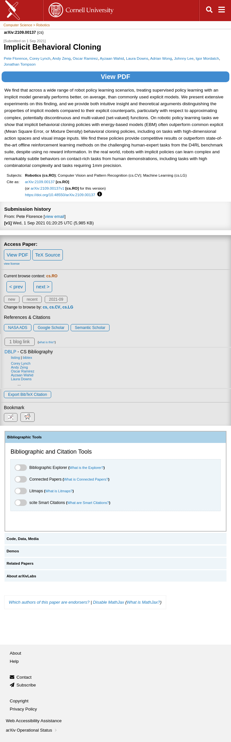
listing (15, 357)
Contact (24, 677)
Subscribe (26, 685)
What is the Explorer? (86, 468)
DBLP (10, 351)
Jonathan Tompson (20, 64)
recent (32, 299)
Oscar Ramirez (85, 58)
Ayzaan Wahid (112, 58)
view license (12, 263)
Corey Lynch (40, 58)
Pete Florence (16, 58)
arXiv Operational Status (32, 730)
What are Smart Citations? (88, 503)
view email (54, 216)
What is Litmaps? (59, 491)
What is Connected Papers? (86, 479)
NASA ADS (17, 327)
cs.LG (68, 307)
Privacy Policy (23, 709)
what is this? (47, 342)
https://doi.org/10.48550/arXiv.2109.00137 (60, 195)
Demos (12, 551)
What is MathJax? (143, 602)
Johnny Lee (183, 58)
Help (14, 661)
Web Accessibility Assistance (34, 720)
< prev (16, 286)
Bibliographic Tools (24, 437)
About (15, 653)
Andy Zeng (61, 58)
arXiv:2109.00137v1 (47, 188)
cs (45, 307)
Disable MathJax (108, 602)
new (11, 299)
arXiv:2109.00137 (40, 182)
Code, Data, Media (22, 539)
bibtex (27, 357)
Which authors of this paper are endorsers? (49, 602)
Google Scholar (51, 327)
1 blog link (19, 341)
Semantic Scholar (90, 327)
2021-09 (56, 299)
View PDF (115, 76)
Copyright (19, 700)
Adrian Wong (161, 58)
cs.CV (54, 307)
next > (42, 286)
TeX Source (47, 255)
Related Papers (19, 563)
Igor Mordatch (207, 58)
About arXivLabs (21, 576)
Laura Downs (137, 58)
